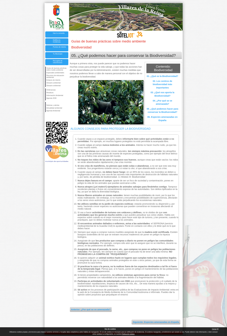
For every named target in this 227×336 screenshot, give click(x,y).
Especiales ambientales (55, 73)
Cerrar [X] (215, 329)
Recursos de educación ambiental (55, 76)
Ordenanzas (51, 90)
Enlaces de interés (53, 80)
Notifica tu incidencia (56, 41)
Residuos (50, 93)
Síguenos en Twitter (52, 117)
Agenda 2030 (51, 98)
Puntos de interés (59, 47)
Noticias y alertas (53, 105)
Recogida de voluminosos (57, 61)
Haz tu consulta (59, 33)
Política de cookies (128, 334)
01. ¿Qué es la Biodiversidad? (162, 76)
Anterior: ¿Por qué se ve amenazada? (91, 309)
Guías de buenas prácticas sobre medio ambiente (57, 69)
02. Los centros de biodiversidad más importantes (162, 84)
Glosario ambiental (54, 83)
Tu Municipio (57, 54)
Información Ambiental (55, 95)
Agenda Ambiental (53, 111)
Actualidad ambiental (54, 108)
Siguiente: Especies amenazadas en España (156, 322)
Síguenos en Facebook (47, 117)
